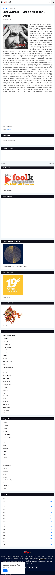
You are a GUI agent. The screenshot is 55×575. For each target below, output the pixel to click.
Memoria (5, 373)
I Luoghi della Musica (8, 361)
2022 (27, 533)
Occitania (5, 457)
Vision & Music (6, 410)
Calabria (5, 428)
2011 (27, 501)
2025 (27, 541)
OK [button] (5, 570)
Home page (5, 8)
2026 (27, 544)
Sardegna (5, 471)
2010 (27, 498)
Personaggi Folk (7, 384)
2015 (27, 512)
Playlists (5, 387)
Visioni (4, 413)
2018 (27, 521)
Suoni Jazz (5, 401)
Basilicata (5, 425)
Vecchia (51, 163)
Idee (4, 364)
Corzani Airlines (6, 350)
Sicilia (4, 474)
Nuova (3, 163)
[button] (2, 2)
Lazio (4, 442)
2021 (27, 530)
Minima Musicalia (7, 375)
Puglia (4, 462)
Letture (4, 370)
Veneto (4, 488)
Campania (12, 8)
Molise (4, 454)
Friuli (4, 440)
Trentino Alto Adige (7, 480)
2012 (27, 504)
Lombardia (5, 448)
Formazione (6, 358)
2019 (27, 524)
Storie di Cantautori (7, 395)
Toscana (5, 477)
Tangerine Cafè (6, 407)
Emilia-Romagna (7, 437)
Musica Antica (6, 378)
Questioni (5, 390)
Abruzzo (5, 422)
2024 (27, 538)
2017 (27, 518)
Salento (5, 468)
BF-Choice (5, 341)
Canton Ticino (6, 434)
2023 (27, 535)
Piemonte (5, 460)
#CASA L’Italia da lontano (9, 335)
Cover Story (6, 352)
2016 (27, 515)
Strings (4, 398)
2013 (27, 507)
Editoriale (5, 355)
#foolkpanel (6, 338)
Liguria (4, 445)
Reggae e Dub (6, 393)
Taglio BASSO (6, 404)
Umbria (4, 482)
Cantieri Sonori (6, 344)
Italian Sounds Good (8, 367)
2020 (27, 527)
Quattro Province (7, 465)
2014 (27, 510)
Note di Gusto (6, 381)
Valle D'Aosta (6, 485)
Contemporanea (7, 347)
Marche (5, 451)
